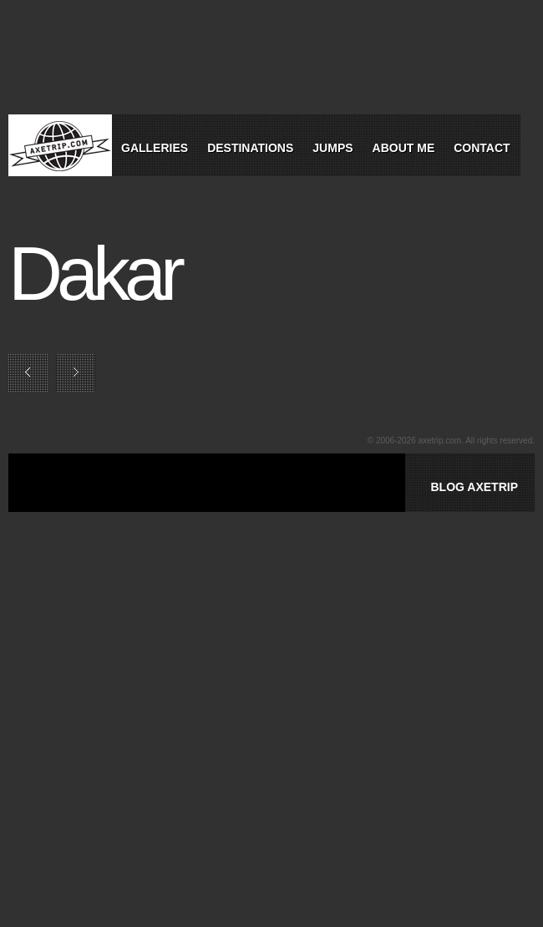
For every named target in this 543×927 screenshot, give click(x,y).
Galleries (154, 147)
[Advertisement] (245, 502)
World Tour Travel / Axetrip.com (60, 145)
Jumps (332, 147)
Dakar (94, 274)
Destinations (250, 147)
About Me (404, 147)
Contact (482, 147)
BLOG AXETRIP (474, 487)
